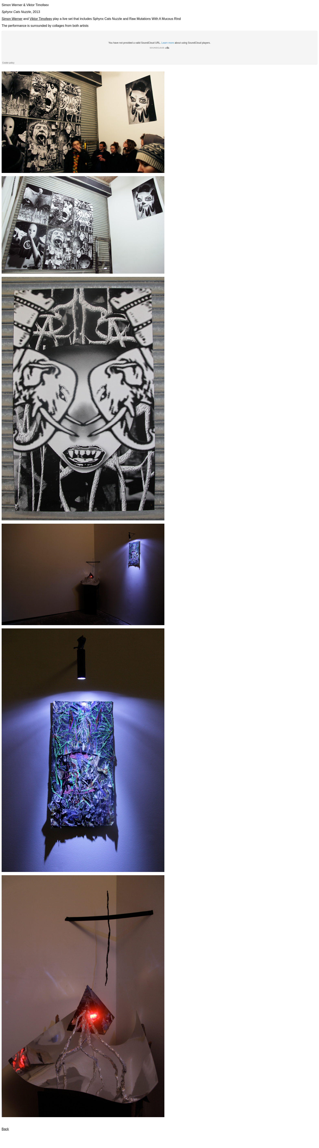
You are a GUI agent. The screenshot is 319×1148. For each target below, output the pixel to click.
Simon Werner (12, 18)
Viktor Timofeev (41, 18)
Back (5, 1129)
